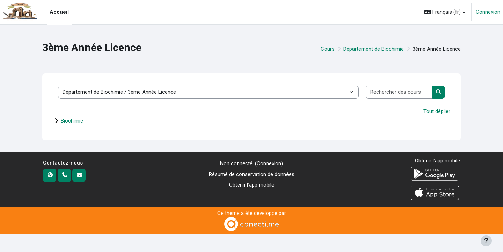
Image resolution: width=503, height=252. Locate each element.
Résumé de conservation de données (251, 174)
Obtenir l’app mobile (251, 185)
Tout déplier (436, 111)
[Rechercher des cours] (399, 92)
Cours (328, 49)
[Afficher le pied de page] (486, 240)
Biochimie (72, 121)
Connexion (488, 12)
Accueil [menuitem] (59, 12)
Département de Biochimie (373, 49)
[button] (445, 12)
